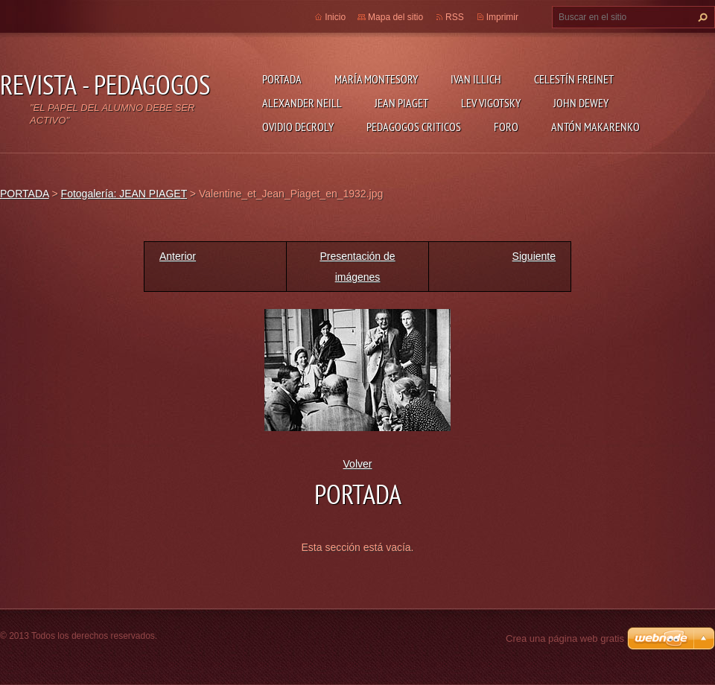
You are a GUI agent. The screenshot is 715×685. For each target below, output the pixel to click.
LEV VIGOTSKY (491, 102)
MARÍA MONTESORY (376, 78)
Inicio (335, 17)
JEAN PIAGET (401, 102)
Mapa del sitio (395, 17)
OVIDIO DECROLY (298, 126)
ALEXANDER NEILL (302, 102)
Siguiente (534, 256)
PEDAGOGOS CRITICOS (413, 126)
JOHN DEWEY (580, 102)
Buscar (701, 17)
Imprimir (502, 17)
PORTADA (282, 78)
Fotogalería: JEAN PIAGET (124, 194)
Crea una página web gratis (565, 638)
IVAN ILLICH (476, 78)
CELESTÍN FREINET (574, 78)
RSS (454, 17)
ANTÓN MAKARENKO (595, 126)
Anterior (177, 256)
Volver (357, 464)
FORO (506, 126)
